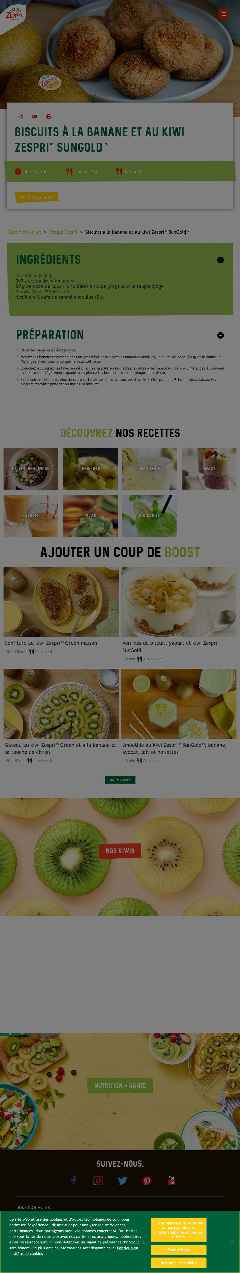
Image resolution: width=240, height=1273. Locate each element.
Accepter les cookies (179, 1263)
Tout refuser (179, 1250)
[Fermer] (232, 1241)
